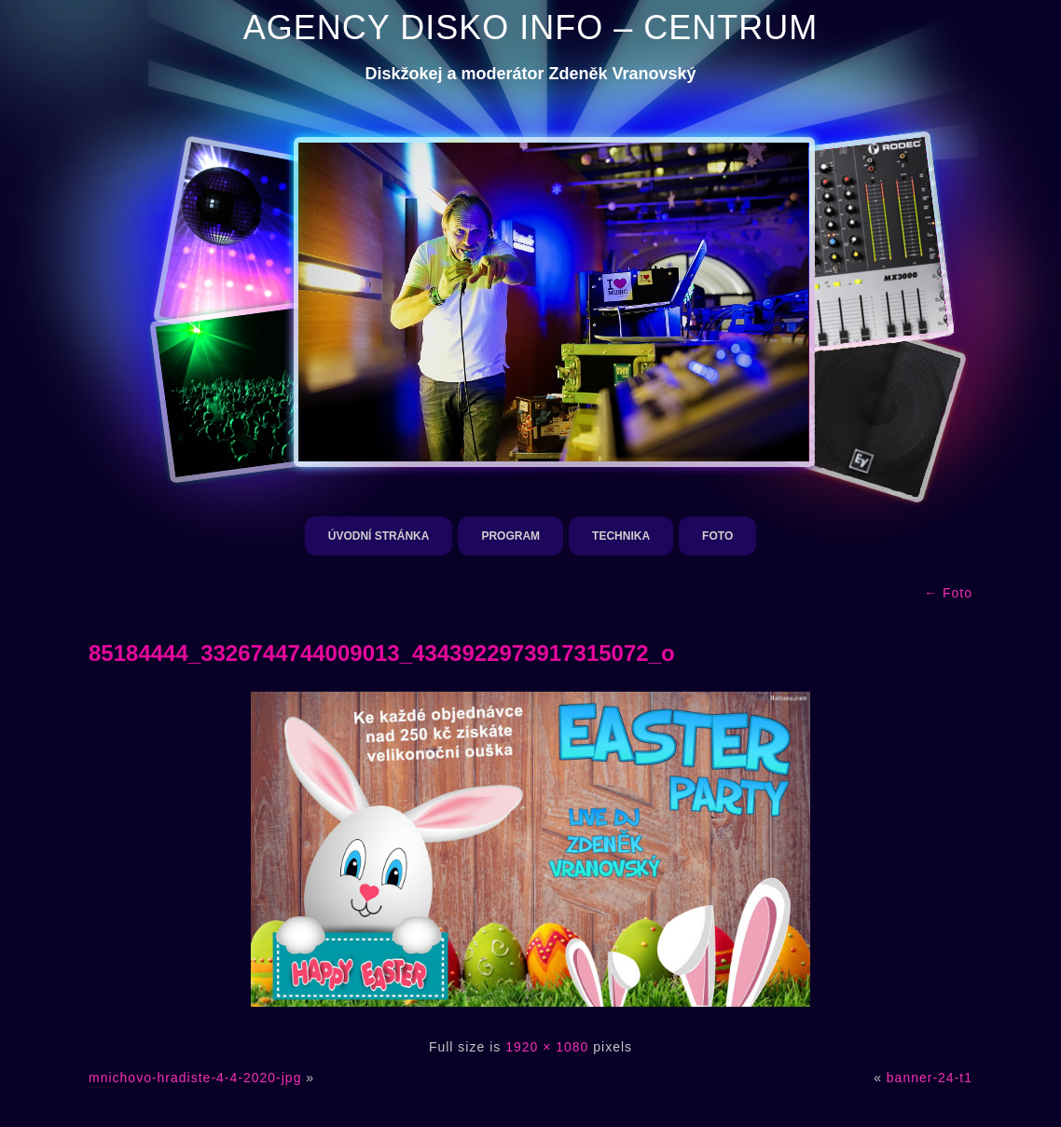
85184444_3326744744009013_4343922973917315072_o (382, 653)
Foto (717, 536)
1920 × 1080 (546, 1046)
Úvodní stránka (379, 536)
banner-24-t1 (929, 1077)
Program (510, 536)
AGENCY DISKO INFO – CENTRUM (530, 27)
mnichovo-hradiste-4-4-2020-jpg (195, 1077)
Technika (621, 536)
